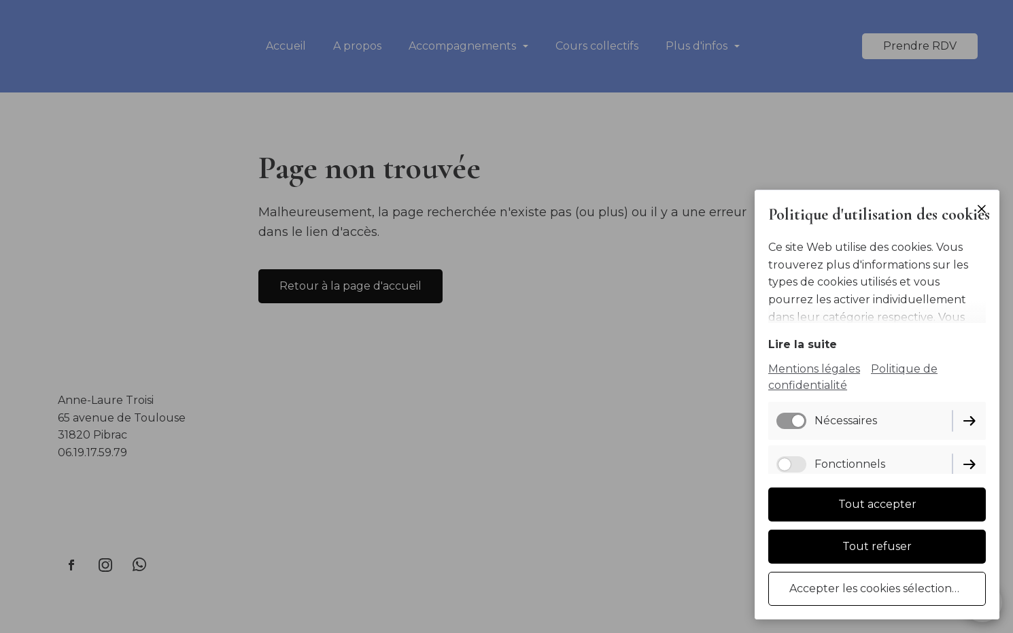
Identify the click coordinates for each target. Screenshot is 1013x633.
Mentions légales (814, 368)
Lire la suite (802, 344)
